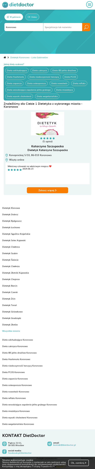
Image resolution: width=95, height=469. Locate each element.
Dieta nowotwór (59, 83)
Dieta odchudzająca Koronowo (17, 339)
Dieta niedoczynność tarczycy (44, 76)
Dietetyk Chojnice (11, 279)
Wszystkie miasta (11, 330)
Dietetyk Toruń (9, 305)
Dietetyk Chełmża (11, 266)
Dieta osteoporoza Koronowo (17, 385)
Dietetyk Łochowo (11, 227)
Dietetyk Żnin (8, 298)
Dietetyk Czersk (10, 292)
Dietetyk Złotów (10, 324)
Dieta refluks (79, 83)
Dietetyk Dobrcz (10, 214)
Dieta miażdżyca (64, 89)
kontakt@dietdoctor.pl (64, 445)
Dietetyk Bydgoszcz (12, 220)
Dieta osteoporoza (36, 83)
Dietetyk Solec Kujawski (14, 240)
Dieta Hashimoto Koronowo (16, 359)
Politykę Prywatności (43, 466)
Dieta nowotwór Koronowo (15, 391)
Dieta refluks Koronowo (14, 398)
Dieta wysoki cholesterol (19, 96)
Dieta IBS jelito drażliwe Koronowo (19, 352)
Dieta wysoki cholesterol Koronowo (19, 417)
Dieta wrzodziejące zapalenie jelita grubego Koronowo (29, 404)
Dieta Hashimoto (15, 76)
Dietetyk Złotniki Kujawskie (15, 272)
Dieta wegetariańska (47, 96)
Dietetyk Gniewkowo (12, 311)
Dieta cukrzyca (39, 70)
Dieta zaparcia (14, 83)
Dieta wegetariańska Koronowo (18, 423)
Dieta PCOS (70, 76)
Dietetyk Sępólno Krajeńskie (16, 233)
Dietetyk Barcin (9, 285)
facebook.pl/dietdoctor (19, 453)
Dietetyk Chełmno (11, 246)
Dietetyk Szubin (10, 253)
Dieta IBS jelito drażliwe (64, 70)
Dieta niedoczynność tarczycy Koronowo (22, 365)
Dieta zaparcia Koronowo (15, 378)
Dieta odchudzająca (17, 70)
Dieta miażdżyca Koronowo (16, 410)
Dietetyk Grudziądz (11, 318)
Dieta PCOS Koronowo (13, 372)
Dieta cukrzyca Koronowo (15, 346)
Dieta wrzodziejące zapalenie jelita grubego (29, 89)
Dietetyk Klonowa (11, 207)
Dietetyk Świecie (10, 259)
